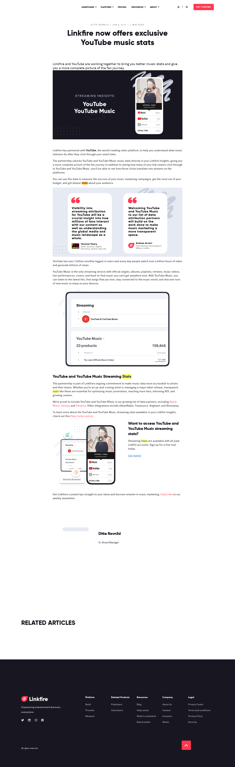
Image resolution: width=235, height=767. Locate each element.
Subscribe (166, 494)
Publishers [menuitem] (116, 704)
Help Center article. (82, 416)
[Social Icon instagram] (36, 720)
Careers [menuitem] (166, 710)
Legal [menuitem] (191, 697)
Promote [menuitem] (89, 710)
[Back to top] (186, 745)
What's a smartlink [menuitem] (146, 716)
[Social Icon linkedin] (29, 720)
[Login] (178, 7)
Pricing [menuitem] (122, 7)
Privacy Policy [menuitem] (195, 716)
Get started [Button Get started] (203, 7)
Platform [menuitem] (106, 7)
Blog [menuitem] (139, 704)
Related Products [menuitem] (120, 697)
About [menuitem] (153, 7)
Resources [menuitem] (137, 7)
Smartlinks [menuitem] (88, 7)
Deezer (65, 405)
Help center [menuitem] (143, 710)
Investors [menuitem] (167, 716)
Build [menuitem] (88, 704)
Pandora (81, 405)
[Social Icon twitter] (23, 720)
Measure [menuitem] (89, 716)
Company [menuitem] (167, 697)
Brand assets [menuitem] (143, 722)
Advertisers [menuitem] (117, 710)
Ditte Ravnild (100, 25)
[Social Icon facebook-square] (41, 720)
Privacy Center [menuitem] (195, 704)
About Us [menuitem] (167, 704)
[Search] (187, 7)
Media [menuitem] (165, 722)
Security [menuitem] (192, 722)
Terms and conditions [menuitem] (199, 710)
